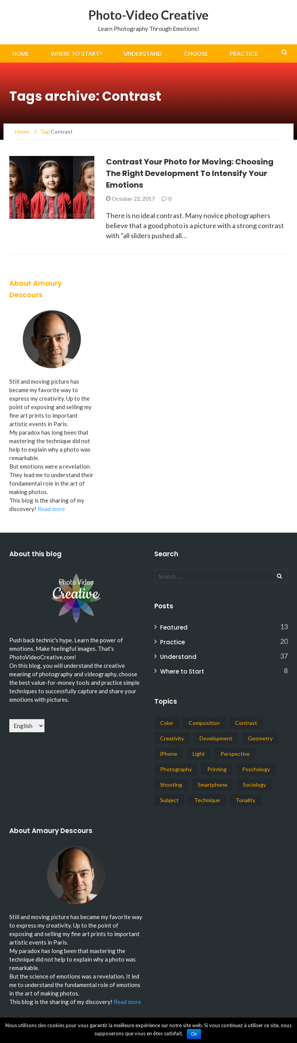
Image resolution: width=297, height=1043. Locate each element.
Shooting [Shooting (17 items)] (171, 784)
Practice (244, 54)
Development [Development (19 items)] (216, 738)
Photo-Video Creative (148, 14)
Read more (51, 508)
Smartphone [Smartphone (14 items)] (212, 784)
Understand (143, 54)
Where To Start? (76, 54)
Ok (194, 1034)
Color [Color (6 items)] (166, 723)
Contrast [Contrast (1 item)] (246, 723)
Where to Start (182, 671)
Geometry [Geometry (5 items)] (260, 738)
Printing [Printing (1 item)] (217, 769)
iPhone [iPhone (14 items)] (168, 753)
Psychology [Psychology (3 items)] (256, 769)
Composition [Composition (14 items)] (204, 723)
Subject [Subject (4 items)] (169, 800)
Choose (196, 54)
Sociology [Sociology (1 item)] (254, 784)
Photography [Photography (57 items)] (176, 769)
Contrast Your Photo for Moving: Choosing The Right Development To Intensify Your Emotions (189, 173)
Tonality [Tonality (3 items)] (245, 800)
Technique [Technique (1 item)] (207, 800)
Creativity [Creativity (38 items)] (172, 738)
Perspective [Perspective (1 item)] (235, 753)
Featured (174, 627)
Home (20, 54)
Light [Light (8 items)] (199, 753)
